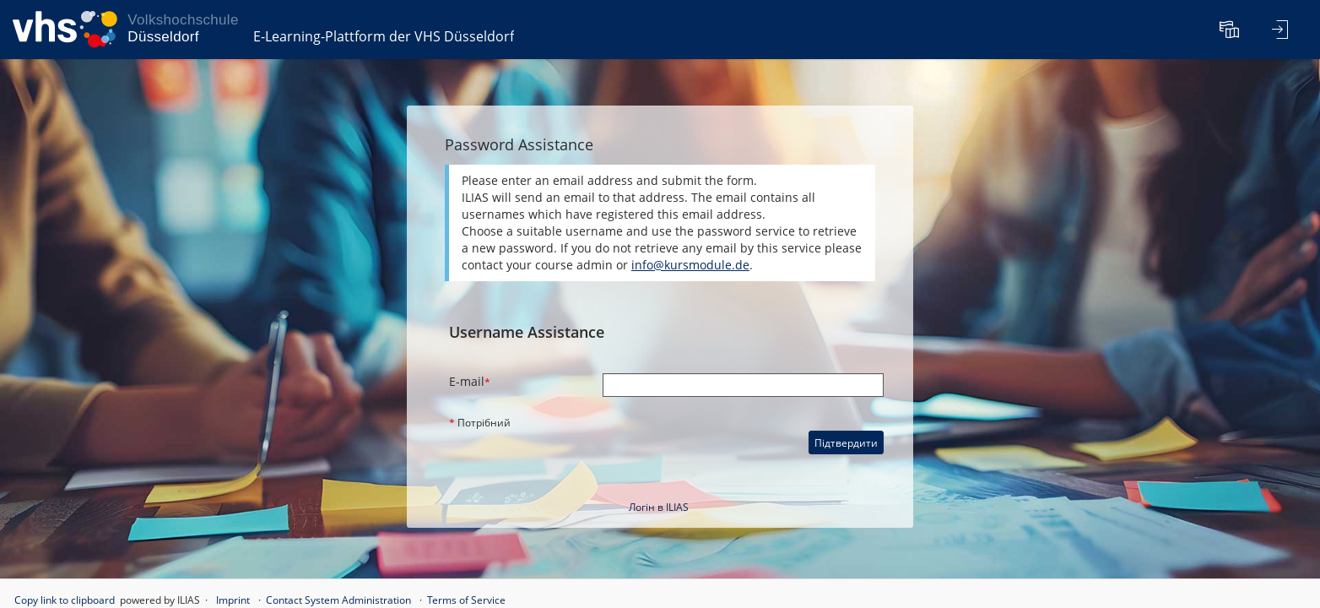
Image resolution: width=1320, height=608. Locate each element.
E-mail (469, 381)
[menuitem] (1231, 29)
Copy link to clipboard (64, 600)
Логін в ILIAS (659, 507)
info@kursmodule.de (690, 265)
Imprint (233, 600)
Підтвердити (846, 443)
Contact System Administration (338, 600)
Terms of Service (466, 600)
